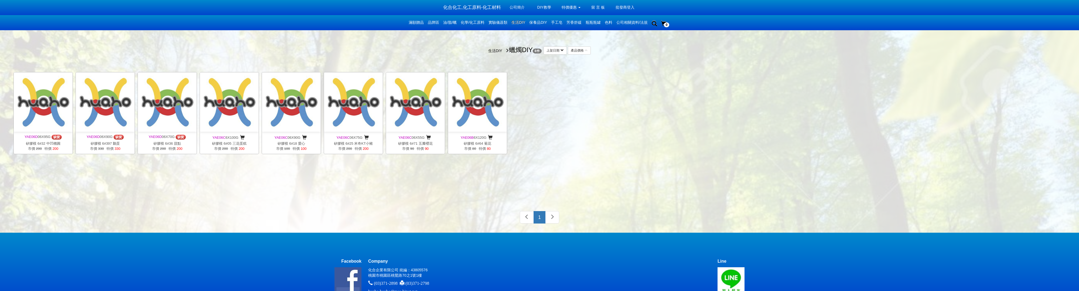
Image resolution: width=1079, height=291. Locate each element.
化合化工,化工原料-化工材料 (472, 7)
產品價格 (579, 50)
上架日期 (555, 50)
